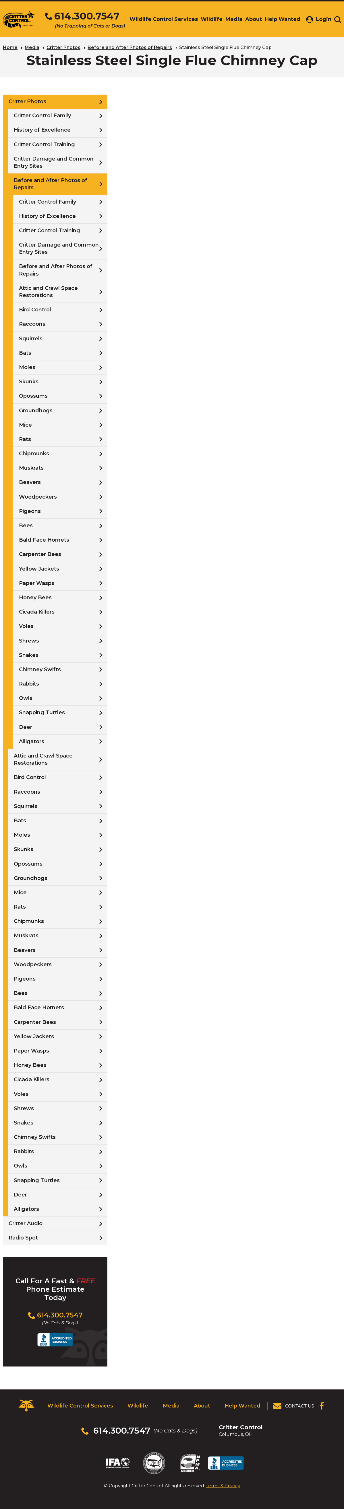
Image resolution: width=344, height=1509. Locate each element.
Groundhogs (36, 410)
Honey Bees (35, 597)
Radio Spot (23, 1238)
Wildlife (137, 1406)
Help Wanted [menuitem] (282, 19)
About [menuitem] (253, 19)
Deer (25, 727)
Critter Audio (25, 1223)
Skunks (28, 381)
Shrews (29, 640)
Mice (25, 425)
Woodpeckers (38, 497)
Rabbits (29, 684)
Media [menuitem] (233, 19)
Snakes (28, 655)
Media (32, 47)
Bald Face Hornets (44, 540)
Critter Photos (63, 47)
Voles (26, 626)
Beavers (30, 482)
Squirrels (30, 338)
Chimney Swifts (40, 669)
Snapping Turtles (42, 712)
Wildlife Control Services (80, 1406)
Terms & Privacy (223, 1485)
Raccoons (32, 324)
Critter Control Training (44, 144)
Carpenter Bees (40, 554)
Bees (26, 525)
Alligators (31, 741)
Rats (25, 439)
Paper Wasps (36, 583)
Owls (25, 698)
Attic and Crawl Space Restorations (48, 291)
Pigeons (30, 511)
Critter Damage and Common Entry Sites (54, 162)
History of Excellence (42, 130)
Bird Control (35, 310)
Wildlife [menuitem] (212, 19)
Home (10, 47)
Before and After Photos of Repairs (130, 47)
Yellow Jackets (39, 569)
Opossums (33, 396)
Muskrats (31, 468)
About (202, 1406)
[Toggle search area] (337, 19)
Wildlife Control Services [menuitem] (164, 19)
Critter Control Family (42, 115)
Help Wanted (242, 1406)
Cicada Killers (37, 612)
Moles (27, 367)
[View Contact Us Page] (294, 1406)
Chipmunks (34, 453)
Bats (25, 353)
